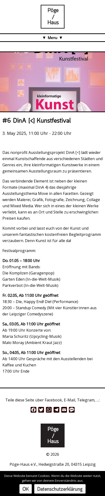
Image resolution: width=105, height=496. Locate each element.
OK (25, 489)
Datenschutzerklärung (60, 489)
